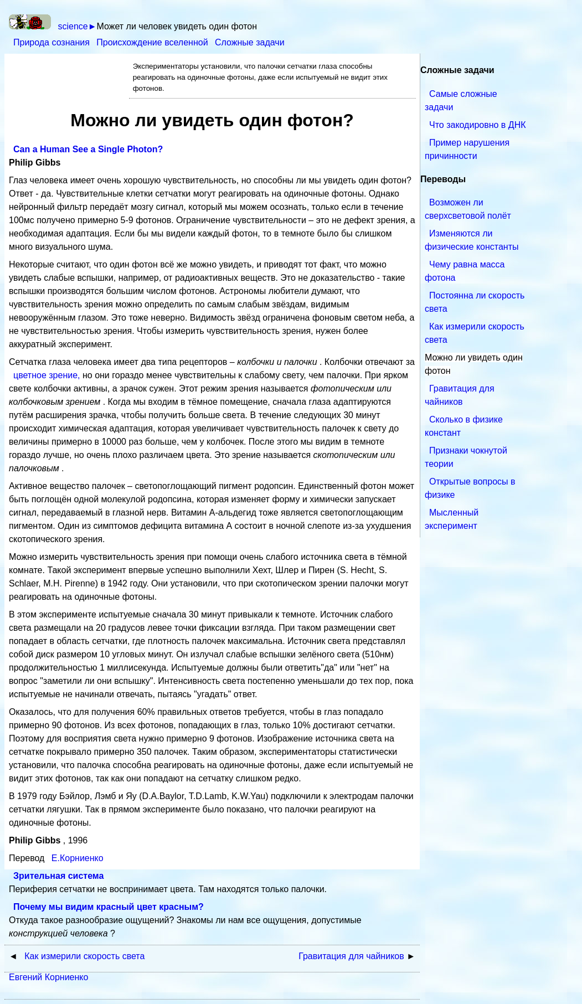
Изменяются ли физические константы (472, 240)
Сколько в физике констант (464, 426)
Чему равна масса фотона (464, 271)
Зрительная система (58, 876)
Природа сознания (52, 42)
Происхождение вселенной (153, 42)
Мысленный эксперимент (451, 519)
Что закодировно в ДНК (477, 125)
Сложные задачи (250, 42)
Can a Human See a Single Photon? (88, 149)
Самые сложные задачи (461, 100)
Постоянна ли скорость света (474, 302)
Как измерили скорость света (474, 333)
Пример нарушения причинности (467, 149)
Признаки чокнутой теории (466, 457)
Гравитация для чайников (460, 395)
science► (77, 26)
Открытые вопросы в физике (470, 488)
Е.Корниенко (77, 858)
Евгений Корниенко (48, 977)
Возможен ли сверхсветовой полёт (468, 209)
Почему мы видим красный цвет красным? (108, 907)
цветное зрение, (48, 375)
